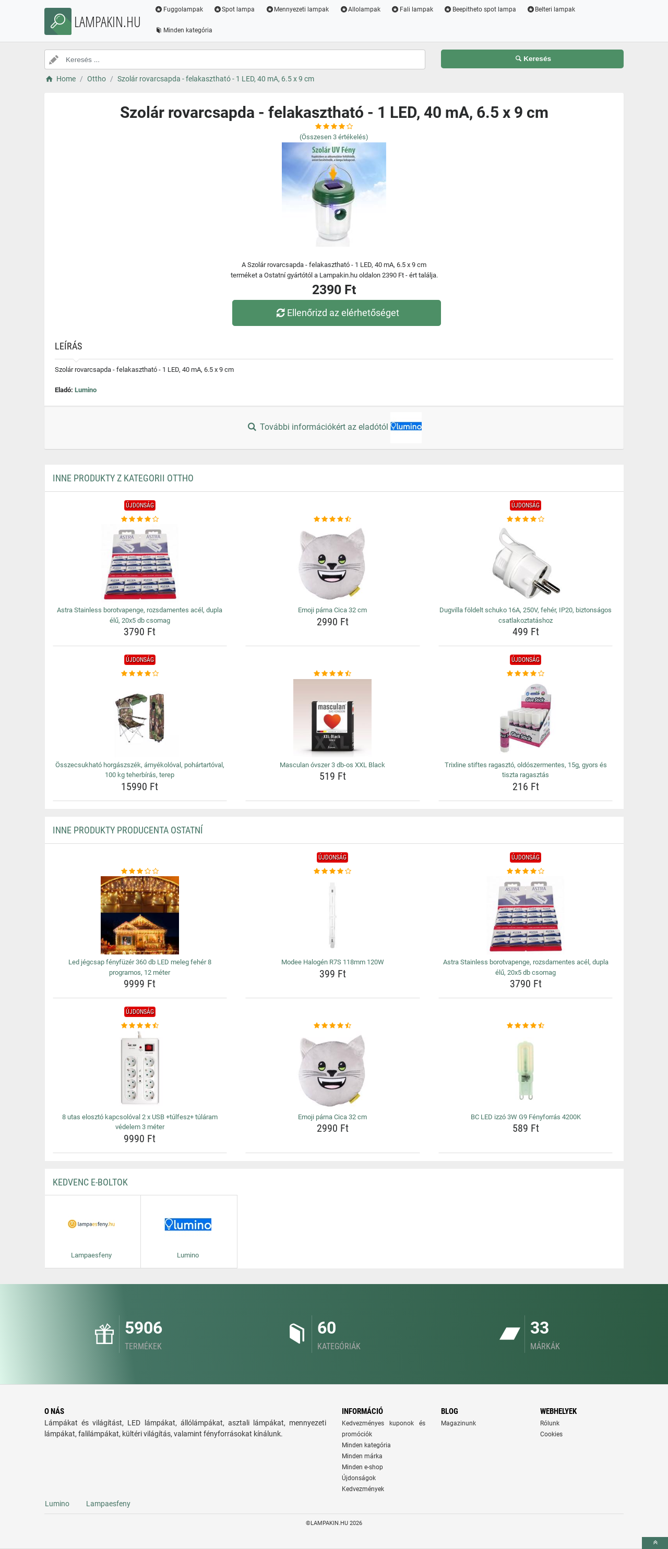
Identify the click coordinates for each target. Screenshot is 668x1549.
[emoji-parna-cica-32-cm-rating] (333, 519)
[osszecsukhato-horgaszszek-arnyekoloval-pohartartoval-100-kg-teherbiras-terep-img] (140, 718)
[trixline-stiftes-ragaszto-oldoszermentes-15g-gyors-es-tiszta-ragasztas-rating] (526, 674)
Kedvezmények (363, 1489)
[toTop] (655, 1543)
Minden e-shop (362, 1467)
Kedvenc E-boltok (90, 1182)
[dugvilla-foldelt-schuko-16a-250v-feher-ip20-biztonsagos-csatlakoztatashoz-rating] (526, 519)
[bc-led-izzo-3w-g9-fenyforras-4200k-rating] (526, 1026)
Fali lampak (412, 9)
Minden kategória (183, 30)
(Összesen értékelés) (334, 137)
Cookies (551, 1434)
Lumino (86, 390)
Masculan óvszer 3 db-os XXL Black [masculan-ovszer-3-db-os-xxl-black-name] (332, 765)
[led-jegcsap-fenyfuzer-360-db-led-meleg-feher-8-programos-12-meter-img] (140, 915)
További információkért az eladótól (334, 427)
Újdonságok (359, 1478)
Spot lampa (234, 9)
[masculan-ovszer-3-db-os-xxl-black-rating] (333, 674)
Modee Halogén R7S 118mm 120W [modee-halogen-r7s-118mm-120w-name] (332, 962)
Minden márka (362, 1456)
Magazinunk (458, 1423)
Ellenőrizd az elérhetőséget (336, 313)
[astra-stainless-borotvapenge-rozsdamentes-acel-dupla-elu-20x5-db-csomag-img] (140, 563)
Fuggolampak (178, 9)
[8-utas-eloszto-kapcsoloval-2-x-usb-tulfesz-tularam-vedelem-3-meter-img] (140, 1070)
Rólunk (549, 1423)
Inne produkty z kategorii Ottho (123, 478)
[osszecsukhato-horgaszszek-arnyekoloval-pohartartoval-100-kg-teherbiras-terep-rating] (140, 674)
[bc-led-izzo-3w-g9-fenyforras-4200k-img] (526, 1070)
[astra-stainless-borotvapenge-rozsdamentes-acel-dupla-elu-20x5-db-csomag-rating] (140, 519)
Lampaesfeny (108, 1503)
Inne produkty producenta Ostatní (128, 830)
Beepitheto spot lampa (480, 9)
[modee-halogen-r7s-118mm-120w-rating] (333, 871)
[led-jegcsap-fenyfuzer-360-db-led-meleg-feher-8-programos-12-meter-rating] (140, 871)
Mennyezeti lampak (297, 9)
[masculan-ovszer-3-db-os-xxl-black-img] (333, 718)
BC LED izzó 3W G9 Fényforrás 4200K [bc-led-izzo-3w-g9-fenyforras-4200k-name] (526, 1117)
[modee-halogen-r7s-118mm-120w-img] (333, 915)
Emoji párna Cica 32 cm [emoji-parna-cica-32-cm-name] (332, 610)
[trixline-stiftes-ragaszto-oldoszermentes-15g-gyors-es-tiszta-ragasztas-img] (526, 718)
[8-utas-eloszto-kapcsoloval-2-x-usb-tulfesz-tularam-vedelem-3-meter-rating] (140, 1026)
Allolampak (359, 9)
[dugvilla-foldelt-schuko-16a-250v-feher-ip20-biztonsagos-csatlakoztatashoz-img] (526, 563)
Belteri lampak (551, 9)
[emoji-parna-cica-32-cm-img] (333, 563)
